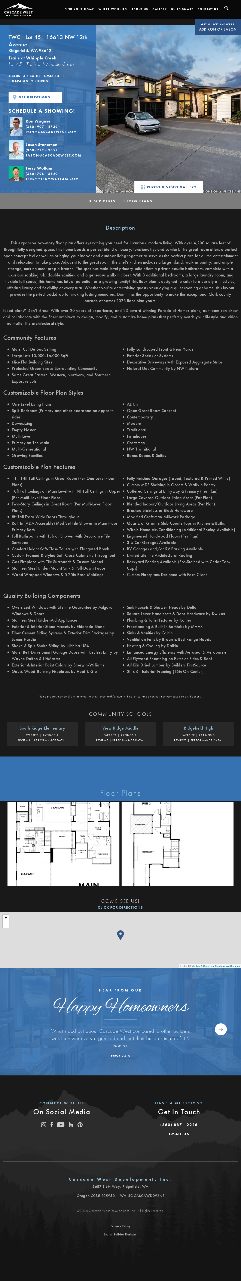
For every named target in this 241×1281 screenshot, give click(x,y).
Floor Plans (138, 201)
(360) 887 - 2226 (179, 1124)
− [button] (5, 924)
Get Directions (31, 97)
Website (32, 735)
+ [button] (5, 918)
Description (102, 201)
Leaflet (183, 966)
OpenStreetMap (211, 966)
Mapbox (196, 966)
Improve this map (230, 966)
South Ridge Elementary (42, 728)
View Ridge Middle (120, 728)
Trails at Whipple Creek (33, 58)
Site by (120, 1234)
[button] (79, 9)
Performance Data (49, 740)
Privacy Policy (120, 1226)
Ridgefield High (198, 728)
